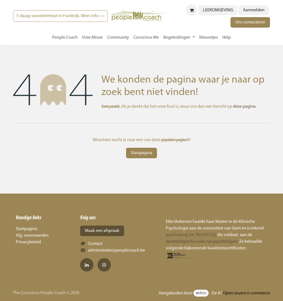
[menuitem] (65, 37)
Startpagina (141, 153)
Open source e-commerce (246, 293)
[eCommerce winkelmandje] (191, 10)
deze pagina (244, 106)
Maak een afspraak (102, 231)
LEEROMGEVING (218, 10)
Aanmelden (253, 10)
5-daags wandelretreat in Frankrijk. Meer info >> (60, 16)
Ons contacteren (250, 22)
